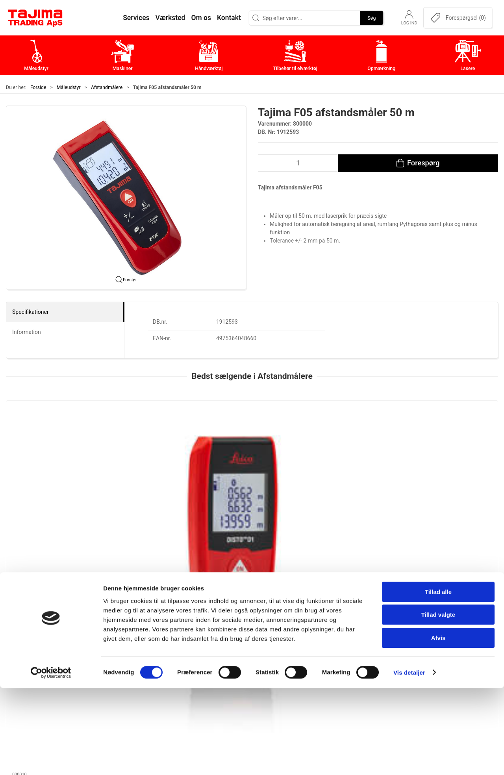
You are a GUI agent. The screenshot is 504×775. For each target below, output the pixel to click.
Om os (358, 629)
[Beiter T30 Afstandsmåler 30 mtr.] (351, 436)
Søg (371, 17)
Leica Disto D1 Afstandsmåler (48, 481)
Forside (38, 87)
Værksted (362, 654)
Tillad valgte (438, 702)
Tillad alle (438, 678)
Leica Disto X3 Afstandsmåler (248, 481)
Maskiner (198, 641)
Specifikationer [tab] (30, 312)
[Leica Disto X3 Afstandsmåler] (251, 436)
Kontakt (360, 641)
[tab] (244, 537)
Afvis (438, 724)
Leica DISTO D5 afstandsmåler (149, 481)
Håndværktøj (202, 654)
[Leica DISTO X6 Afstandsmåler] (451, 436)
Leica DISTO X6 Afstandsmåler (449, 481)
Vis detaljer (409, 759)
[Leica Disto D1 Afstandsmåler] (52, 436)
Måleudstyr (69, 87)
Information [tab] (26, 332)
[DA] (35, 17)
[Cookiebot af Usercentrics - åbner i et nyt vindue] (51, 760)
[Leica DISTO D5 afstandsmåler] (152, 436)
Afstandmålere (106, 87)
